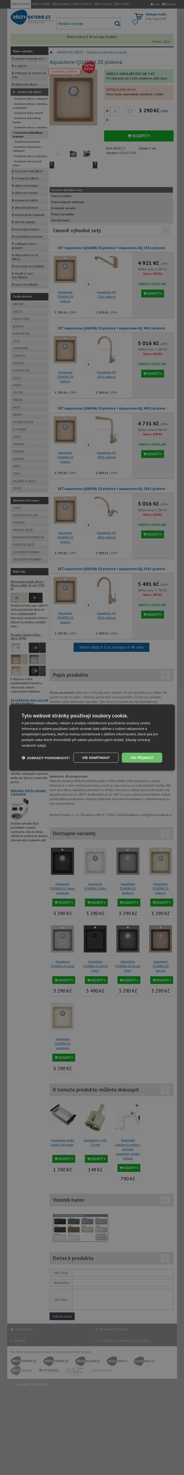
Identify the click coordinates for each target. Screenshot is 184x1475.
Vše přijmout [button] (142, 757)
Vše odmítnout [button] (96, 757)
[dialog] (92, 737)
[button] (46, 757)
